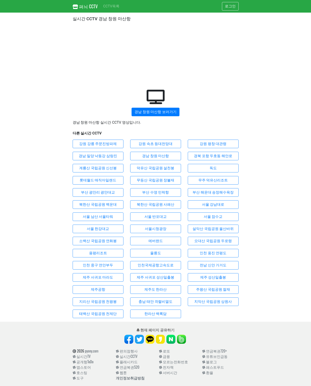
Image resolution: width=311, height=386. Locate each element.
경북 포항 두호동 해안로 (213, 156)
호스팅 (80, 372)
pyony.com (91, 351)
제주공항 (98, 289)
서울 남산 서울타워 (98, 216)
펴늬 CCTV (85, 6)
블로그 (209, 361)
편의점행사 (127, 351)
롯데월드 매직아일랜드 (98, 180)
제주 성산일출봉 (213, 277)
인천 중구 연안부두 (98, 265)
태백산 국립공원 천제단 (98, 314)
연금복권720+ (214, 351)
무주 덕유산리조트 (213, 180)
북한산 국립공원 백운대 (98, 204)
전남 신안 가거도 (213, 265)
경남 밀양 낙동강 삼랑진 (98, 156)
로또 (164, 351)
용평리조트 (98, 253)
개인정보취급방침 (130, 378)
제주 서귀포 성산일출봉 (156, 277)
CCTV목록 (111, 6)
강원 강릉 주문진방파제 (98, 144)
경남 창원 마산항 (155, 156)
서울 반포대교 (155, 216)
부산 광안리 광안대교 (98, 192)
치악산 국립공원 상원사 (213, 301)
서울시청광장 (155, 229)
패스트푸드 (213, 367)
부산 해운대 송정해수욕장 (213, 192)
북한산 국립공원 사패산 (156, 204)
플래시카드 (127, 361)
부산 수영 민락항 (155, 192)
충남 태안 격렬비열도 (156, 301)
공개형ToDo (83, 361)
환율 (207, 372)
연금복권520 (127, 367)
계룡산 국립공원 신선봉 (98, 168)
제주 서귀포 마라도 (98, 277)
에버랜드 (155, 241)
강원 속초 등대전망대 (156, 144)
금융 (164, 356)
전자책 (166, 367)
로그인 (230, 6)
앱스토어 (82, 367)
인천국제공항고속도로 (156, 265)
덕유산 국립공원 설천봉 (156, 168)
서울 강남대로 (213, 204)
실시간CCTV (127, 356)
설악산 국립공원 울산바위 (213, 229)
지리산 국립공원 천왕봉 (98, 301)
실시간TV (82, 356)
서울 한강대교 (98, 229)
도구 (78, 378)
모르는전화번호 (173, 361)
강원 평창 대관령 (213, 144)
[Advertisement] (156, 54)
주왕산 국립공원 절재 (213, 289)
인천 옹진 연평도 (213, 253)
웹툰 (121, 372)
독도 (213, 168)
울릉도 (155, 253)
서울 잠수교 (213, 216)
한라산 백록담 (155, 314)
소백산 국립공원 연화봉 (98, 241)
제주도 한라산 (155, 289)
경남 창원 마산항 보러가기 (155, 112)
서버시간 (168, 372)
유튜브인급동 (215, 356)
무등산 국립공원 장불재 (156, 180)
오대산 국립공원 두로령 (213, 241)
